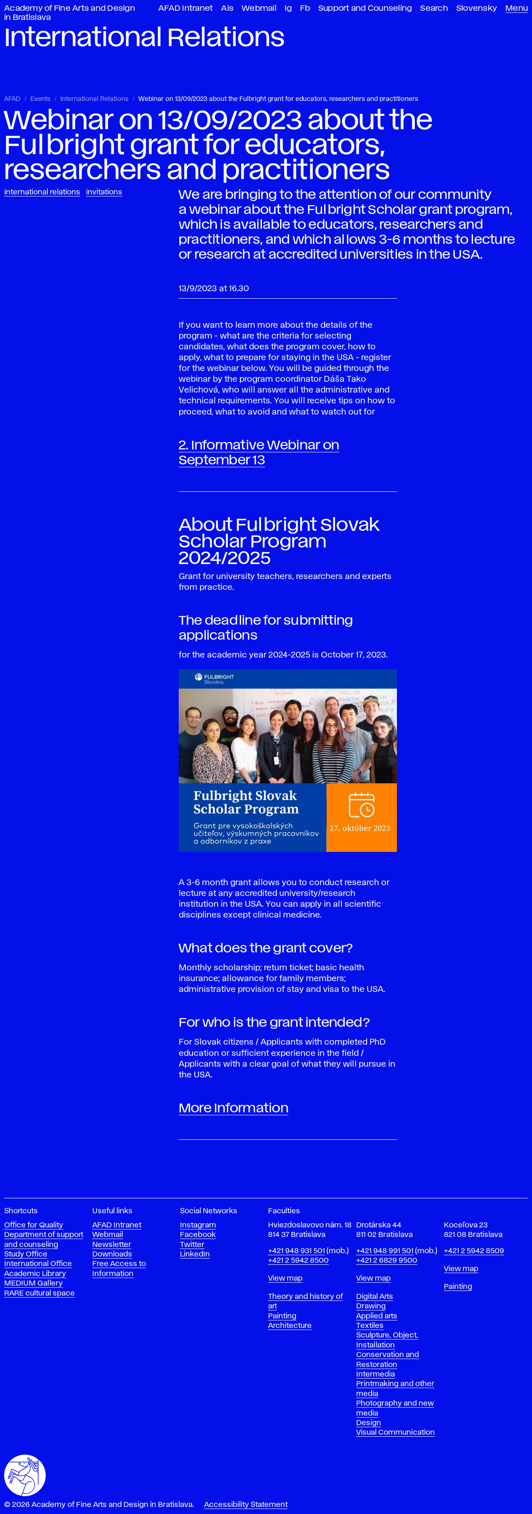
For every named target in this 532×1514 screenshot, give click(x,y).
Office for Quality (33, 1225)
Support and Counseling (365, 8)
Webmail (259, 8)
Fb (305, 8)
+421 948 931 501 (296, 1251)
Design (368, 1423)
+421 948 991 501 (385, 1251)
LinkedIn (195, 1254)
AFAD (12, 99)
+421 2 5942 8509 (474, 1251)
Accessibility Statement (246, 1505)
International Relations (94, 99)
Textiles (370, 1326)
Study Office (25, 1254)
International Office (38, 1264)
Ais (227, 8)
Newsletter (111, 1245)
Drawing (371, 1306)
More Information (233, 1108)
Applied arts (376, 1316)
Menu (516, 8)
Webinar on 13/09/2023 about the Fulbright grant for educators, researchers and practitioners (278, 99)
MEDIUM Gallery (33, 1283)
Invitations (104, 192)
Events (40, 99)
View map (285, 1278)
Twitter (192, 1245)
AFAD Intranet (185, 8)
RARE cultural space (39, 1293)
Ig (288, 8)
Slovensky (476, 8)
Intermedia (375, 1374)
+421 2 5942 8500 (298, 1260)
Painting (282, 1316)
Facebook (198, 1235)
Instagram (198, 1225)
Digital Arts (374, 1296)
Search (434, 8)
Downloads (112, 1254)
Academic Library (35, 1274)
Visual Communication (395, 1432)
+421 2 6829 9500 (386, 1260)
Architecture (290, 1326)
